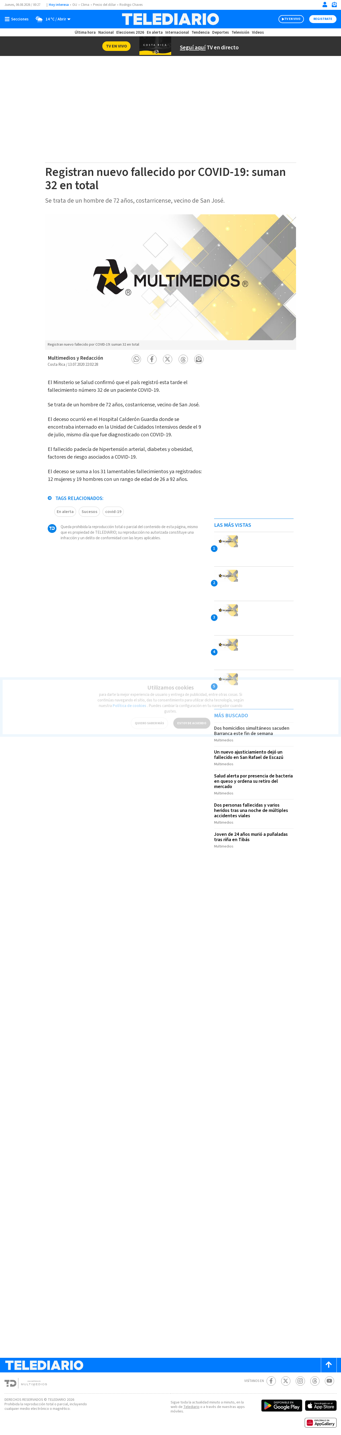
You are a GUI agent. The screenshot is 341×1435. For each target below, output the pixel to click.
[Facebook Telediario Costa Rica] (271, 1375)
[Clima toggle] (51, 19)
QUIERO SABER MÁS (149, 717)
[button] (136, 359)
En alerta (156, 32)
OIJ (74, 5)
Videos (257, 32)
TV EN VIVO (287, 19)
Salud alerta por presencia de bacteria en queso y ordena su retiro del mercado (252, 779)
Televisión (240, 32)
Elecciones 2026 (130, 32)
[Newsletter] (334, 5)
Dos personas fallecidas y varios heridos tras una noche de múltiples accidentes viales (251, 807)
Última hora (85, 32)
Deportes (220, 32)
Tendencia (201, 32)
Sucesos (89, 524)
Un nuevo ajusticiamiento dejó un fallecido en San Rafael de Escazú (250, 754)
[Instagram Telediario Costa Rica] (300, 1375)
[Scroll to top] (329, 1360)
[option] (170, 282)
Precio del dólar (106, 5)
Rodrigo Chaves (134, 5)
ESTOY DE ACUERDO (192, 717)
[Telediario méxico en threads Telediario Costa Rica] (315, 1375)
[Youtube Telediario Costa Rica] (329, 1375)
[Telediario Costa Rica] (170, 19)
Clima (85, 5)
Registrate (322, 19)
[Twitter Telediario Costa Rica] (285, 1375)
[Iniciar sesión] (324, 4)
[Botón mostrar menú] (18, 19)
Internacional (177, 32)
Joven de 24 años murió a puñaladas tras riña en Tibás (253, 833)
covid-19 (113, 524)
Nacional (105, 32)
